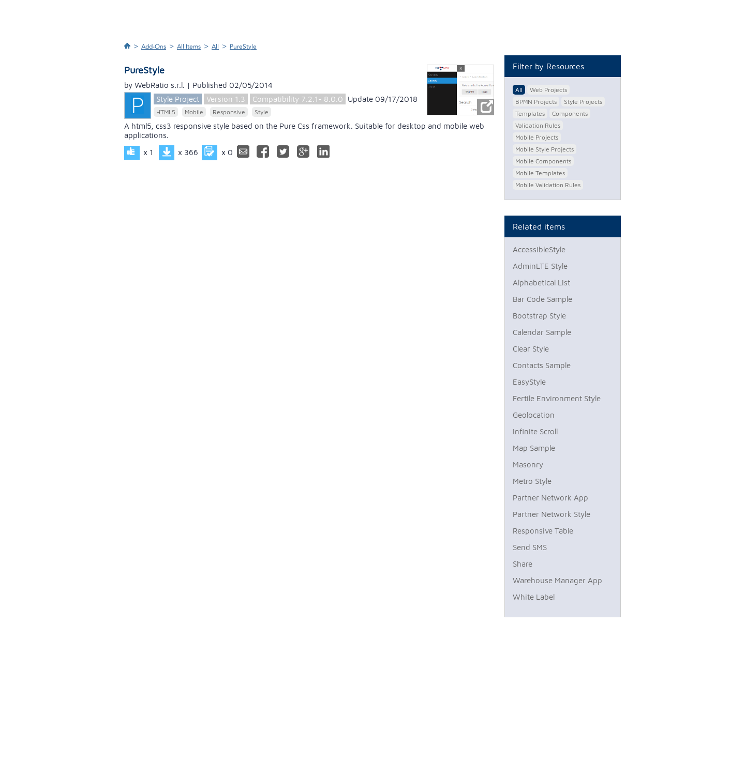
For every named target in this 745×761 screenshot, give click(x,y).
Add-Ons (153, 46)
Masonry (528, 464)
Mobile (194, 112)
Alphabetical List (541, 282)
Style (262, 112)
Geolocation (534, 414)
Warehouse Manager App (557, 580)
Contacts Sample (542, 365)
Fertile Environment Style (557, 398)
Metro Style (532, 481)
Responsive (229, 112)
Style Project (177, 99)
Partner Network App (550, 497)
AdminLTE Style (540, 266)
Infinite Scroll (535, 431)
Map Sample (534, 448)
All (215, 46)
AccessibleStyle (539, 249)
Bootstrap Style (539, 315)
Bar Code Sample (542, 299)
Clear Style (531, 348)
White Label (534, 596)
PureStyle (243, 46)
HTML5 (165, 112)
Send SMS (530, 547)
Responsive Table (543, 530)
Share (522, 563)
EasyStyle (529, 381)
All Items (189, 46)
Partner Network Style (551, 514)
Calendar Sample (542, 332)
